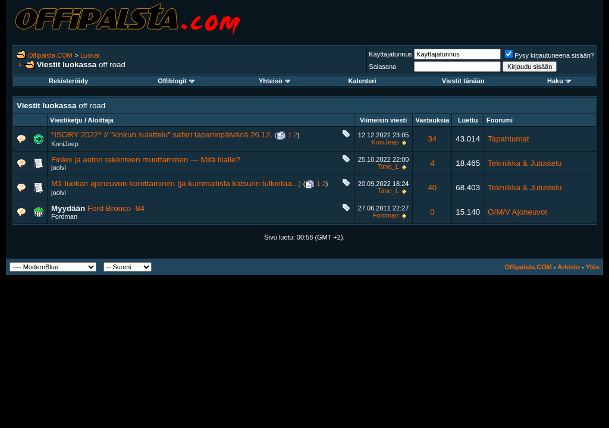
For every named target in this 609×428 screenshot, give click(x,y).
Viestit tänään (463, 80)
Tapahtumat (508, 138)
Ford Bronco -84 (116, 208)
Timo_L (388, 166)
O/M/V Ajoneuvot (517, 211)
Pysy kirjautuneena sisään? (549, 55)
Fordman (64, 216)
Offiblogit (176, 80)
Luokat (90, 55)
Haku (559, 80)
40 (432, 187)
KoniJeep (65, 143)
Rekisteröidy (68, 80)
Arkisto (568, 266)
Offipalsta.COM (50, 55)
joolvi (58, 167)
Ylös (592, 266)
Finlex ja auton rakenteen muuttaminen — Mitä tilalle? (145, 159)
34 (432, 138)
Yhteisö (274, 80)
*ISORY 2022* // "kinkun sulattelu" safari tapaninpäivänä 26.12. (161, 134)
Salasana (382, 66)
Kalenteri (362, 80)
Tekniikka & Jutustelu (524, 163)
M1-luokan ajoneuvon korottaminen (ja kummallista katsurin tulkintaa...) (176, 183)
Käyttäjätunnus (390, 54)
